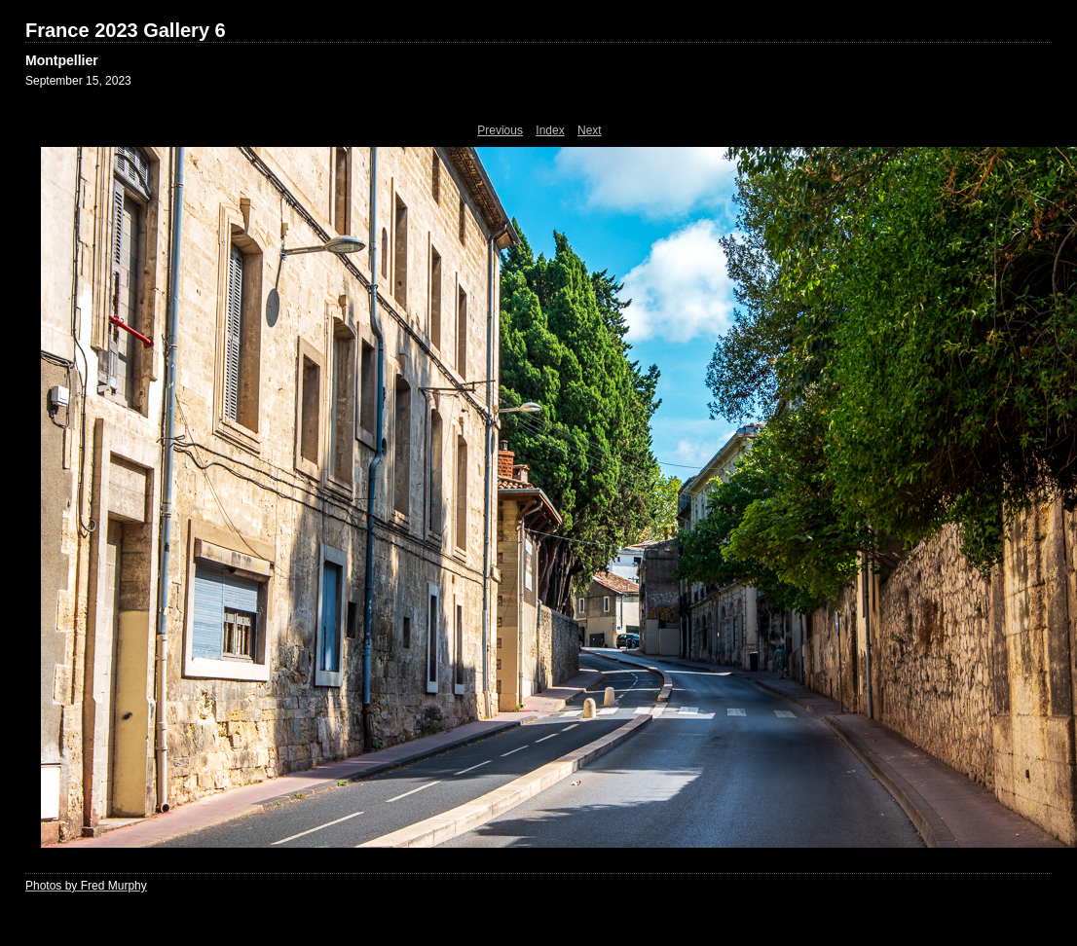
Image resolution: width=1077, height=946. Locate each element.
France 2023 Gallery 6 (125, 30)
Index (550, 130)
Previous (500, 130)
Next (589, 130)
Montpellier (61, 60)
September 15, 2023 (78, 81)
